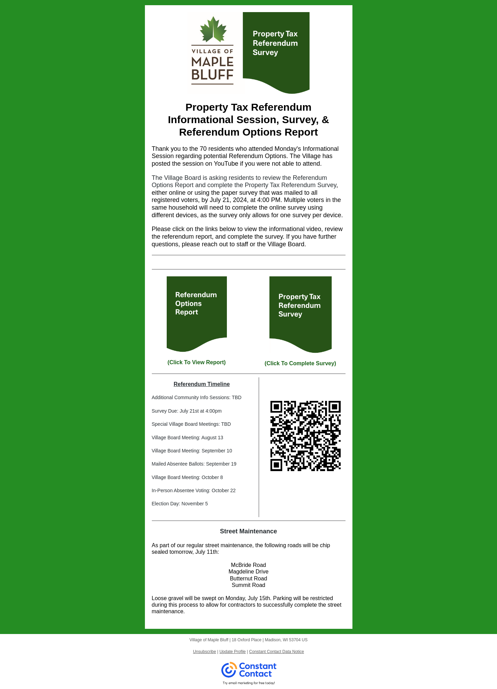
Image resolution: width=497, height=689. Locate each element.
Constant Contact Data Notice (276, 651)
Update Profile (232, 651)
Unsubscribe (204, 651)
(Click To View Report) (196, 362)
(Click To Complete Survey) (300, 363)
